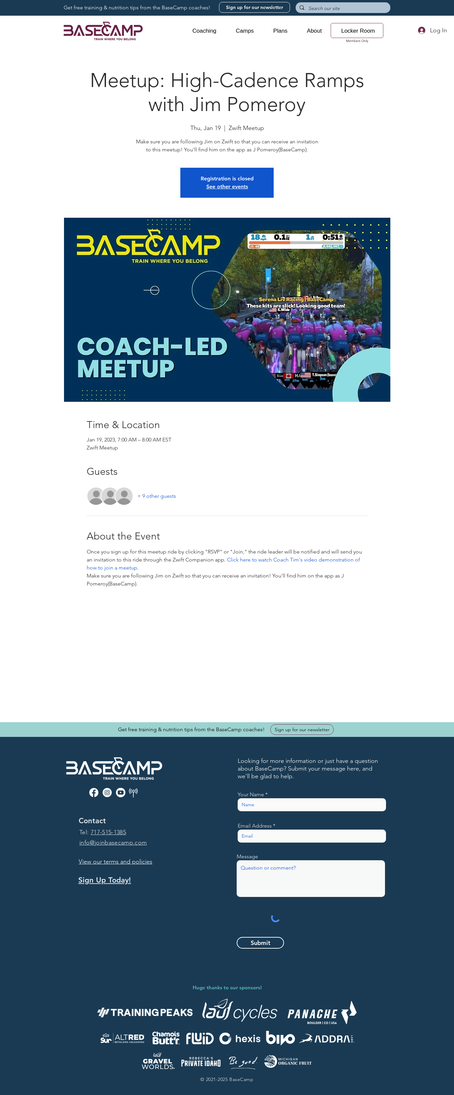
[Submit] (260, 943)
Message (247, 856)
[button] (204, 31)
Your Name (251, 794)
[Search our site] (342, 8)
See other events (227, 186)
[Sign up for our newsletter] (254, 7)
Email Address (255, 826)
